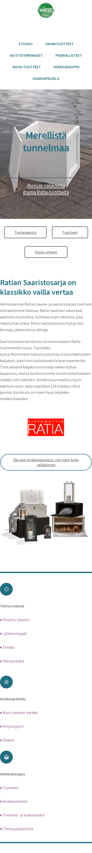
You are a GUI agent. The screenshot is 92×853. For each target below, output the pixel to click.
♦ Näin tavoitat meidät (19, 712)
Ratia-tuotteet (27, 67)
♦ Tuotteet (9, 787)
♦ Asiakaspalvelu (13, 801)
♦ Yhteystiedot (12, 660)
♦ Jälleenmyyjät (13, 633)
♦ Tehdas (7, 647)
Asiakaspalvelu (46, 78)
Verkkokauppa (66, 67)
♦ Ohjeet (7, 740)
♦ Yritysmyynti (12, 726)
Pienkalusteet (68, 55)
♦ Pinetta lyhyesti (15, 619)
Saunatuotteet (59, 44)
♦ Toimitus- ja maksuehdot (22, 814)
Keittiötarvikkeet (26, 55)
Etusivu (26, 44)
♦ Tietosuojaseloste (16, 828)
